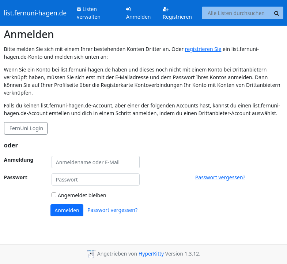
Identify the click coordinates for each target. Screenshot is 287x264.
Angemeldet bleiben (79, 195)
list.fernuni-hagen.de (35, 12)
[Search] (276, 13)
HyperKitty (151, 253)
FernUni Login (25, 128)
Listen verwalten (89, 13)
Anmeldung (19, 159)
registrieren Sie (203, 48)
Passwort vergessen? (220, 177)
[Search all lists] (236, 13)
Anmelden (138, 13)
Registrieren (177, 13)
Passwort (15, 177)
